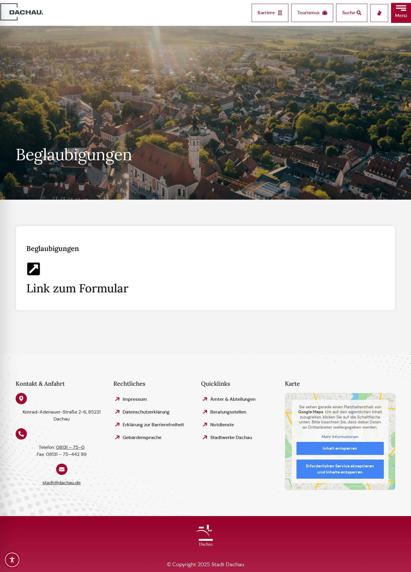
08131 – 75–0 (70, 447)
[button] (401, 13)
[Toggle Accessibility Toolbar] (12, 560)
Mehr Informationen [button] (340, 436)
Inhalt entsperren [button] (340, 448)
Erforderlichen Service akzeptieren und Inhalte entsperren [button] (340, 469)
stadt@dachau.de (62, 482)
